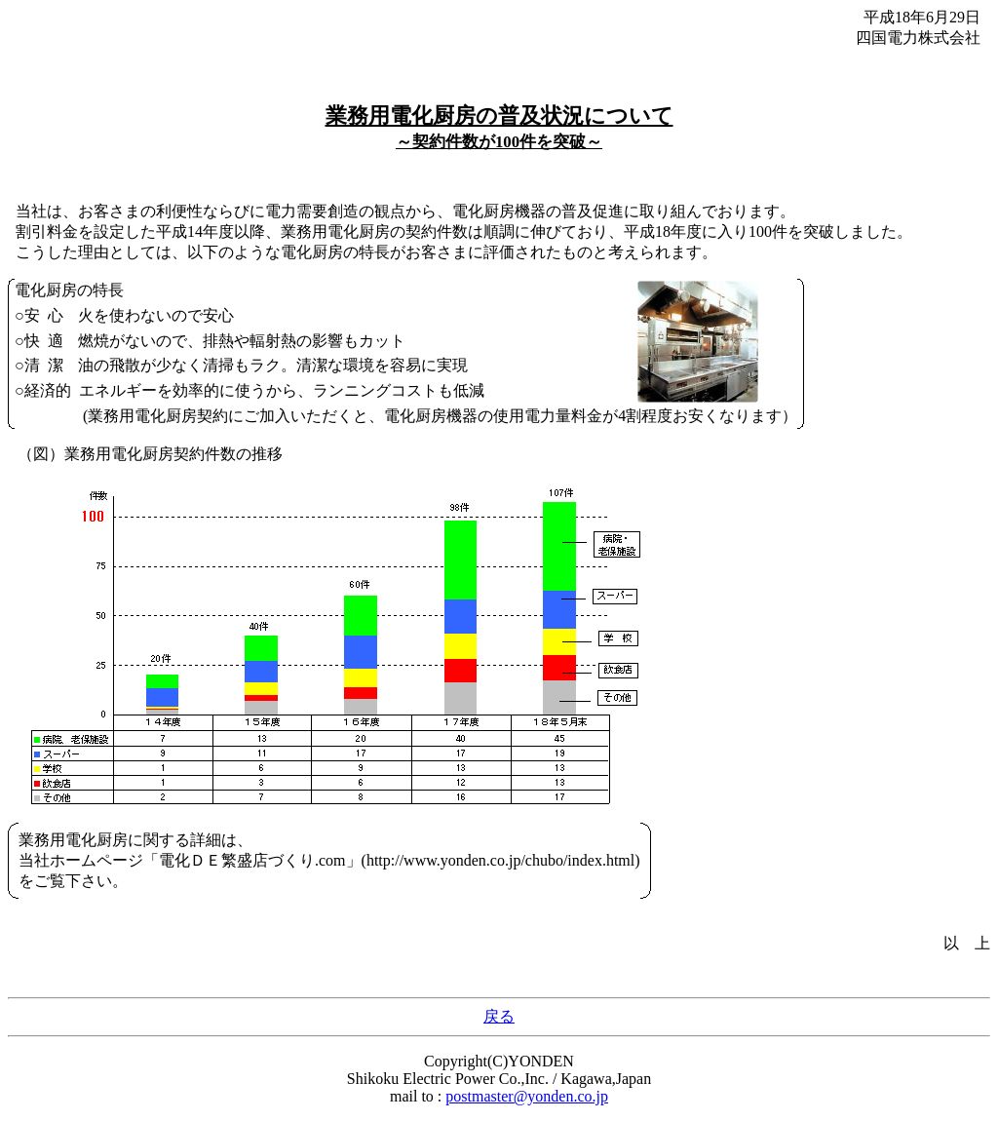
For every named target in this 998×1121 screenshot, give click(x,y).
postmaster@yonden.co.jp (526, 1096)
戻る (499, 1016)
